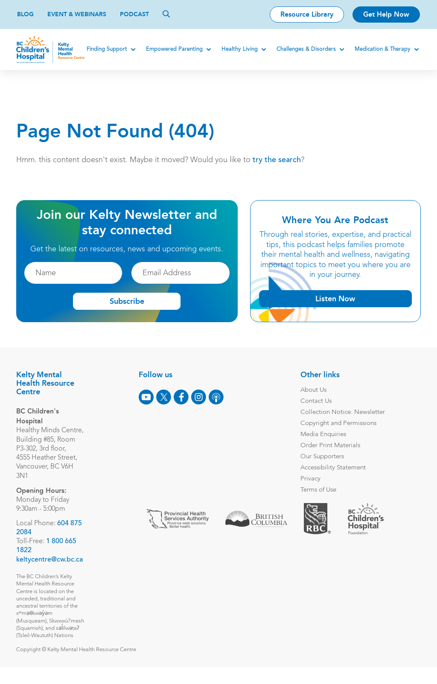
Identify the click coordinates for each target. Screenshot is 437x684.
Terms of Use (317, 490)
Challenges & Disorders (305, 49)
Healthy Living (239, 49)
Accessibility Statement (332, 468)
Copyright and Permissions (338, 423)
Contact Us (315, 401)
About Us (313, 390)
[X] (162, 397)
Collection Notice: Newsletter (342, 412)
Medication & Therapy (382, 49)
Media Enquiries (322, 434)
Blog (25, 14)
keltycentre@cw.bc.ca (50, 568)
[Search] (166, 13)
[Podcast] (215, 397)
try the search (277, 160)
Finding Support (106, 49)
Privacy (310, 479)
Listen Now (335, 298)
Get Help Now (386, 14)
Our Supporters (321, 457)
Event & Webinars (76, 14)
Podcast (134, 14)
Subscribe (127, 301)
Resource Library (306, 14)
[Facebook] (180, 397)
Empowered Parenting (173, 49)
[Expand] (132, 49)
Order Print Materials (329, 445)
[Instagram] (197, 397)
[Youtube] (145, 397)
